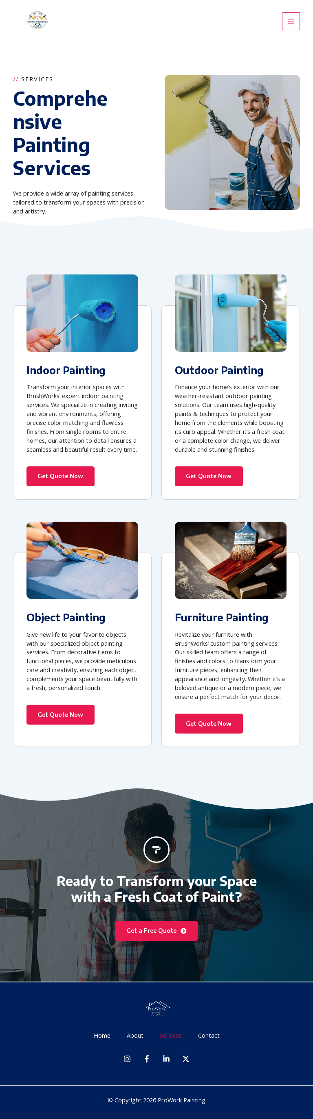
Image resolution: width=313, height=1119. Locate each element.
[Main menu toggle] (291, 21)
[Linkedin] (166, 1058)
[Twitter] (186, 1058)
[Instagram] (127, 1058)
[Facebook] (146, 1058)
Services (171, 1035)
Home (102, 1035)
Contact (209, 1035)
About (135, 1035)
